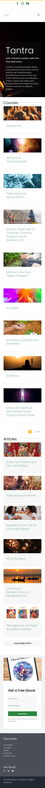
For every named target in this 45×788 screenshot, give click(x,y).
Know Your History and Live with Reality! (21, 463)
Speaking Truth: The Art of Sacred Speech (21, 527)
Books (6, 750)
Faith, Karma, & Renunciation (16, 195)
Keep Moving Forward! (21, 495)
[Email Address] (22, 705)
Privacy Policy (9, 756)
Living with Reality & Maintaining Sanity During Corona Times (20, 411)
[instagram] (8, 771)
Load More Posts (22, 643)
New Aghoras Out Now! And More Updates (21, 627)
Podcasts (7, 753)
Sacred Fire (13, 126)
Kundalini (12, 308)
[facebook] (4, 771)
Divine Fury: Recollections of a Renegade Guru (18, 592)
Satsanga (7, 745)
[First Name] (22, 699)
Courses (7, 747)
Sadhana (12, 376)
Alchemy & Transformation (16, 159)
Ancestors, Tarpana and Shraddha (22, 341)
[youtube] (13, 771)
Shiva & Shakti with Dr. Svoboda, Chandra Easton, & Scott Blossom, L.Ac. (21, 234)
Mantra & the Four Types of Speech (18, 274)
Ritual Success (15, 558)
